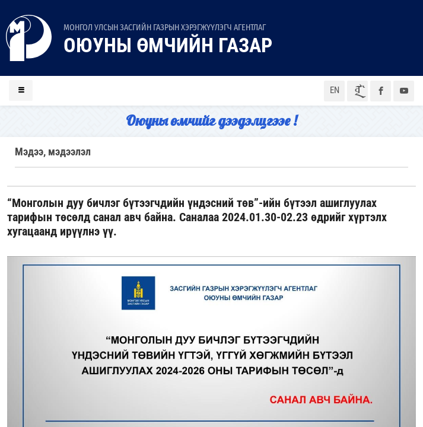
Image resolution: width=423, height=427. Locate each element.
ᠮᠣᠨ (357, 91)
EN (334, 90)
